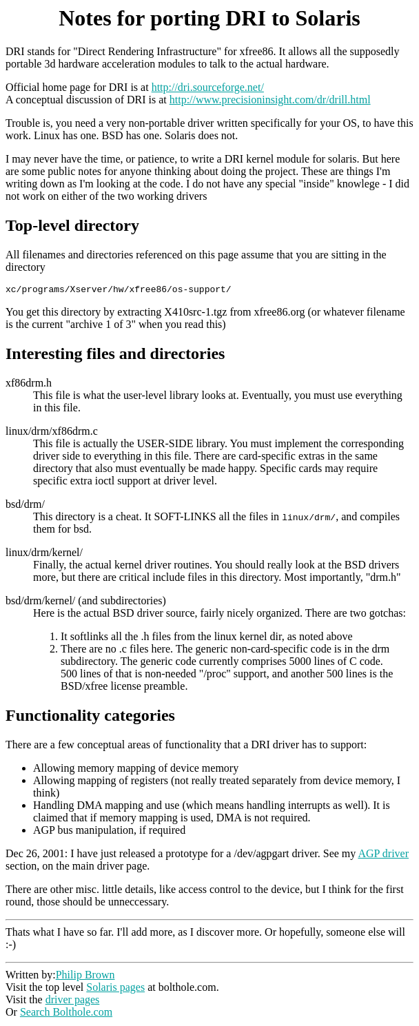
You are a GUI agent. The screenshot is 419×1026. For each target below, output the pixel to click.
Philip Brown (85, 977)
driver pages (72, 1001)
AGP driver (383, 855)
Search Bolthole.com (66, 1014)
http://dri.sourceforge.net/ (208, 87)
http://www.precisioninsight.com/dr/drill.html (270, 99)
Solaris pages (115, 989)
